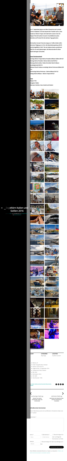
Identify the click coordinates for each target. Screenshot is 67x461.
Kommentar (33, 418)
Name (32, 436)
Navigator (40, 385)
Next (35, 23)
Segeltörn (45, 385)
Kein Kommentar (17, 236)
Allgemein (9, 234)
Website (32, 443)
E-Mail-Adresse (46, 436)
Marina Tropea (34, 385)
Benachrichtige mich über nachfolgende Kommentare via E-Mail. (57, 438)
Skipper (31, 386)
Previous (32, 23)
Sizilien (49, 385)
